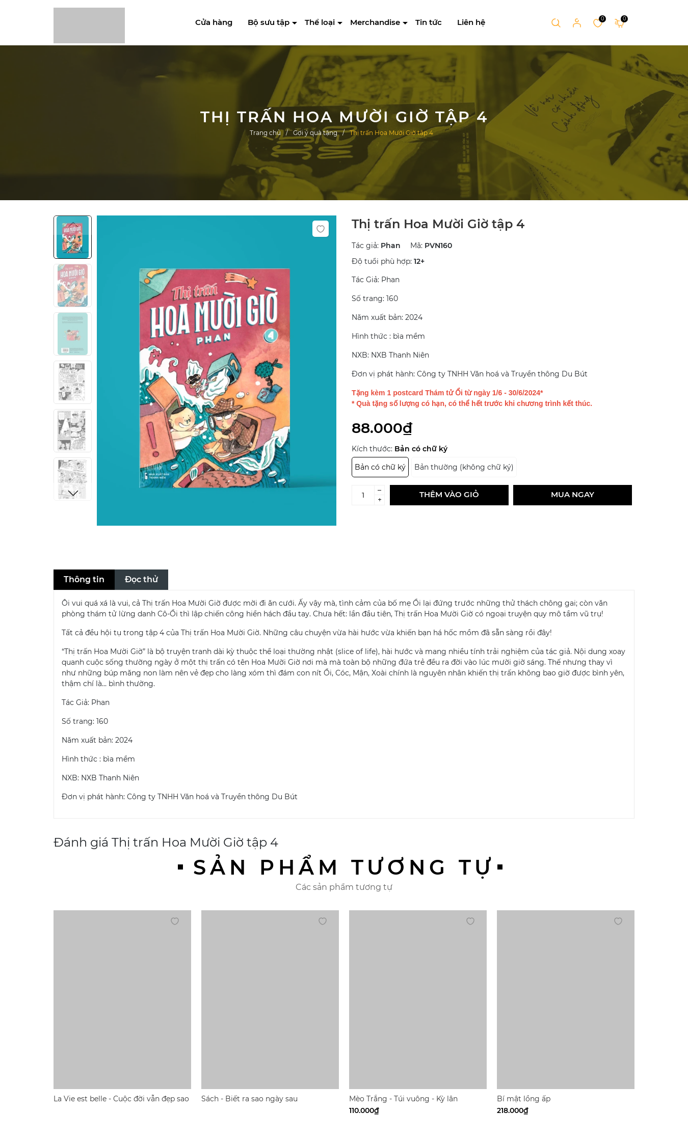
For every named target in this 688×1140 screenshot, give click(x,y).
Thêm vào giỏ (449, 494)
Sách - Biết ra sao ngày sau (249, 1098)
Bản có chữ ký (380, 467)
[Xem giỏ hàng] (619, 22)
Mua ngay (572, 494)
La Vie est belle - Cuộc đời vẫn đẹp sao (121, 1098)
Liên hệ (471, 22)
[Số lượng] (363, 495)
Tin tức (428, 22)
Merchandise (375, 22)
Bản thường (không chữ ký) (464, 467)
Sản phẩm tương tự (344, 867)
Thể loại (320, 22)
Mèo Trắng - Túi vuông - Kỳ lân (403, 1098)
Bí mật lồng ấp (523, 1098)
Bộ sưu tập (268, 22)
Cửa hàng (213, 22)
